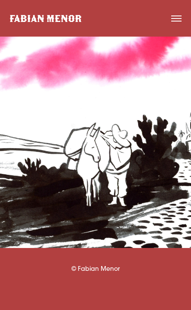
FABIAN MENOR (45, 18)
